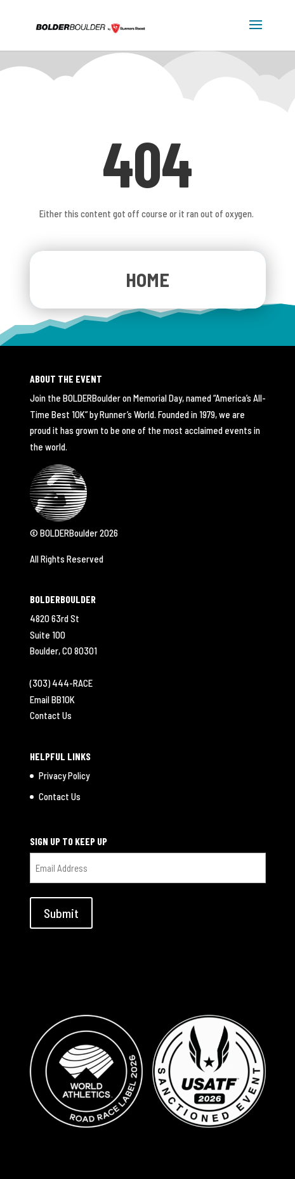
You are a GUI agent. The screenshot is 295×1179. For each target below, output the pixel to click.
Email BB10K (52, 699)
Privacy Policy (64, 775)
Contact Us (51, 715)
